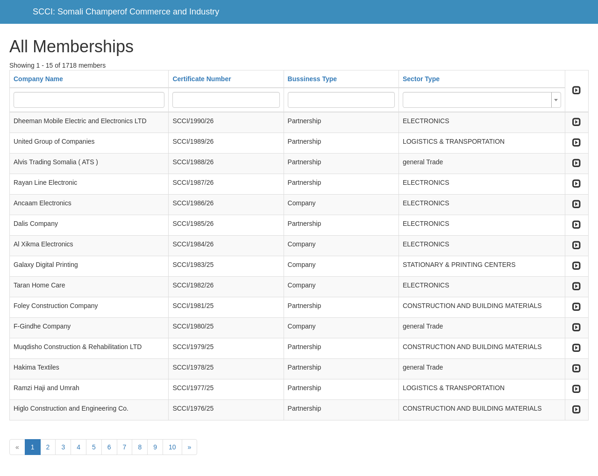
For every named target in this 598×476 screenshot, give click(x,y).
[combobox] (482, 100)
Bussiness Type (312, 79)
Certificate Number (201, 79)
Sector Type (421, 79)
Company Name (38, 79)
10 (172, 447)
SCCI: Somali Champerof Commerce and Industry (126, 11)
